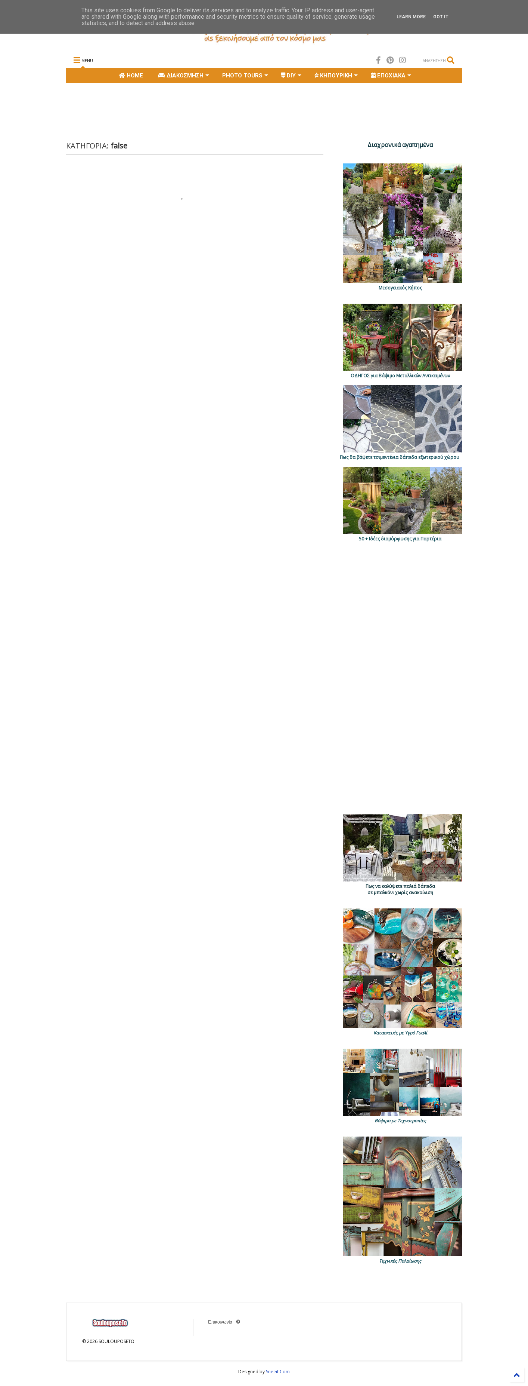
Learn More (411, 16)
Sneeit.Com (278, 1371)
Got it (440, 16)
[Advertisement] (202, 111)
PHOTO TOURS (245, 75)
